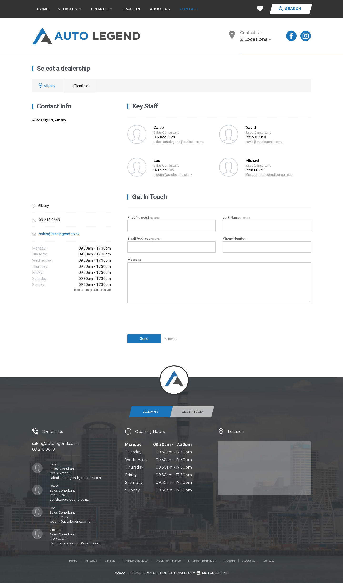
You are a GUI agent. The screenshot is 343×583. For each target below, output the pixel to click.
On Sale (110, 560)
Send (144, 338)
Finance (101, 9)
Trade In (131, 9)
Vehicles (69, 9)
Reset (171, 339)
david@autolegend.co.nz (263, 142)
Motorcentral (213, 573)
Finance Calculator (136, 560)
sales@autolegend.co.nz (59, 234)
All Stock (91, 560)
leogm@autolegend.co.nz (173, 174)
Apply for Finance (168, 560)
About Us (160, 9)
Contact (189, 9)
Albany (49, 85)
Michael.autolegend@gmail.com (269, 174)
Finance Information (202, 560)
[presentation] (163, 317)
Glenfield (80, 85)
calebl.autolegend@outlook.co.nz (178, 142)
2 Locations (253, 39)
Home (43, 9)
